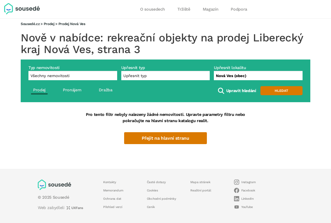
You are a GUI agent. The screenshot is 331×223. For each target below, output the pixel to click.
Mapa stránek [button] (200, 182)
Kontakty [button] (109, 182)
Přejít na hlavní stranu (165, 138)
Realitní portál (200, 190)
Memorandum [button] (113, 190)
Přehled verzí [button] (112, 207)
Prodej (49, 24)
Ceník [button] (151, 207)
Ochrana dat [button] (112, 198)
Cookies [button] (152, 190)
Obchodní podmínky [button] (161, 198)
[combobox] (258, 75)
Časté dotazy (156, 182)
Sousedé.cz (30, 24)
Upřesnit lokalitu (230, 67)
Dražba (105, 89)
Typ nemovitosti (43, 67)
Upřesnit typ (133, 67)
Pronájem (72, 89)
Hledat (281, 91)
